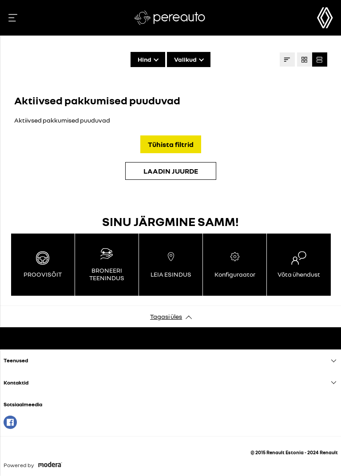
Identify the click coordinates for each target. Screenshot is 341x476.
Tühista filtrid (171, 144)
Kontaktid (16, 382)
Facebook (10, 422)
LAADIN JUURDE (170, 171)
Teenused (16, 360)
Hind (144, 59)
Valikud (185, 59)
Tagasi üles (166, 316)
